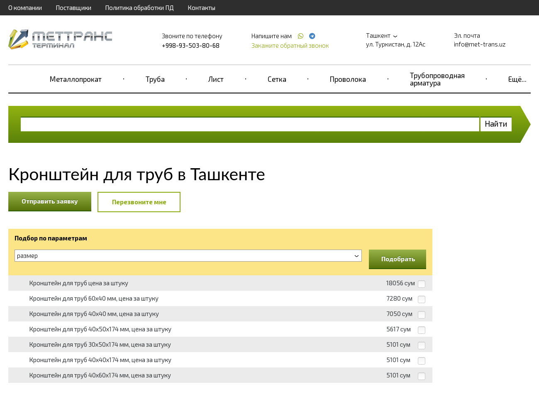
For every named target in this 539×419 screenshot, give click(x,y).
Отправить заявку (50, 201)
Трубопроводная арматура (437, 78)
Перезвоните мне (139, 202)
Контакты (201, 7)
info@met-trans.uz (480, 44)
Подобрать (398, 258)
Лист (216, 79)
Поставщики (73, 7)
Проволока (348, 79)
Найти (496, 123)
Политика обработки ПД (139, 7)
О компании (25, 7)
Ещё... (517, 79)
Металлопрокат (76, 79)
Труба (155, 79)
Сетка (277, 79)
